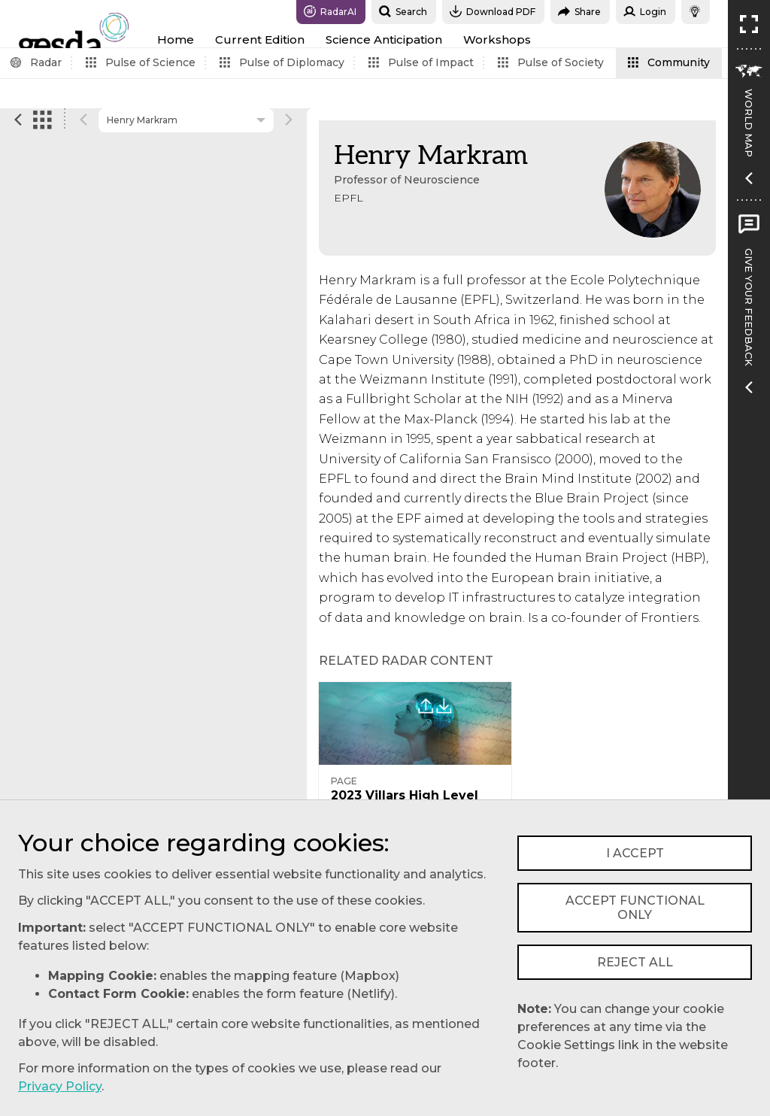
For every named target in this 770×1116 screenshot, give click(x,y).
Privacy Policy (60, 1086)
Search (403, 11)
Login (644, 11)
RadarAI (330, 11)
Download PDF (492, 11)
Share (579, 11)
